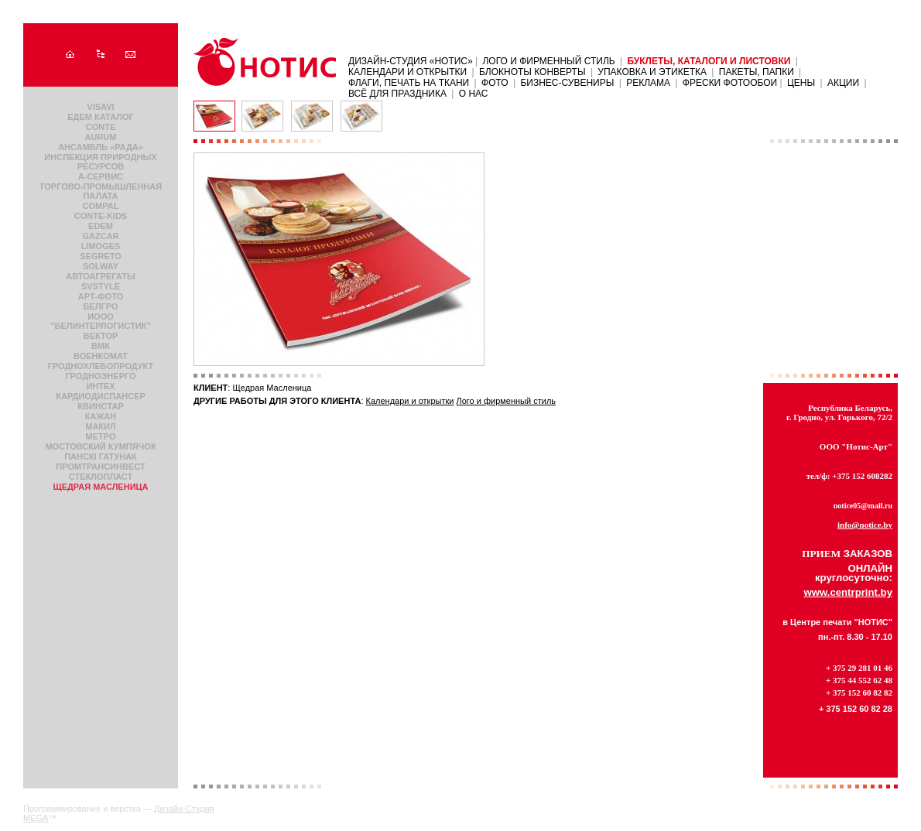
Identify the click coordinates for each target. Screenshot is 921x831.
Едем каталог (100, 116)
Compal (101, 205)
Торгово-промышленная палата (100, 191)
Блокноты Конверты (532, 72)
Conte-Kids (100, 216)
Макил (100, 426)
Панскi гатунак (100, 456)
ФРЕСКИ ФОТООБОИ (731, 82)
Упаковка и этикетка (652, 72)
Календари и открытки (407, 72)
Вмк (100, 346)
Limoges (101, 246)
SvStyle (100, 286)
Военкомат (101, 356)
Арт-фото (100, 296)
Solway (100, 266)
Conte (101, 127)
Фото (494, 82)
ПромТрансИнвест (100, 466)
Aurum (101, 137)
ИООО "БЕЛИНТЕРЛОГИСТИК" (100, 321)
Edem (100, 226)
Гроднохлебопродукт (101, 366)
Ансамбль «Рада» (100, 147)
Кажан (101, 416)
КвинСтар (100, 406)
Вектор (101, 335)
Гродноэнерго (100, 376)
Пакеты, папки (756, 72)
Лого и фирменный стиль (548, 61)
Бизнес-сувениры (567, 82)
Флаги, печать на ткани (408, 82)
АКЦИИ (843, 82)
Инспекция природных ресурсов (100, 161)
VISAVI (100, 106)
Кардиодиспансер (101, 396)
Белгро (101, 306)
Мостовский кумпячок (100, 446)
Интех (100, 386)
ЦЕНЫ (801, 82)
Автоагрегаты (100, 276)
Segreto (101, 256)
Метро (101, 436)
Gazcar (100, 236)
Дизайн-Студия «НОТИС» (411, 61)
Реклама (648, 82)
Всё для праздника (397, 93)
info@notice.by (864, 524)
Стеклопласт (100, 476)
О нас (473, 93)
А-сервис (100, 176)
